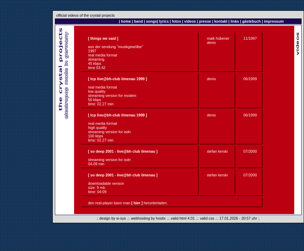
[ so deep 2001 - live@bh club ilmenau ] (123, 151)
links (235, 21)
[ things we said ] (103, 38)
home (126, 21)
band (138, 21)
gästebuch (251, 21)
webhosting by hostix (148, 218)
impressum (274, 21)
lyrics (164, 21)
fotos (176, 21)
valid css (207, 218)
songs (151, 21)
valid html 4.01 (183, 218)
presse (205, 21)
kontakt (220, 21)
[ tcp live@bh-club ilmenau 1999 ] (117, 79)
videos (190, 21)
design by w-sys (112, 218)
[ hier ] (137, 203)
